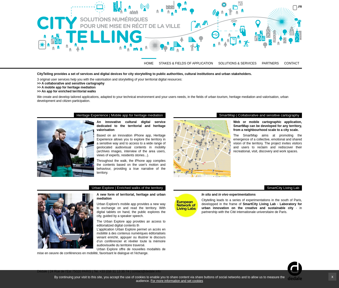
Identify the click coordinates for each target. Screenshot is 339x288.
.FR (300, 6)
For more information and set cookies (177, 281)
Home (149, 63)
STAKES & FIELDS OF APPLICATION (186, 63)
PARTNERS (270, 63)
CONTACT (291, 63)
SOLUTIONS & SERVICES (237, 63)
